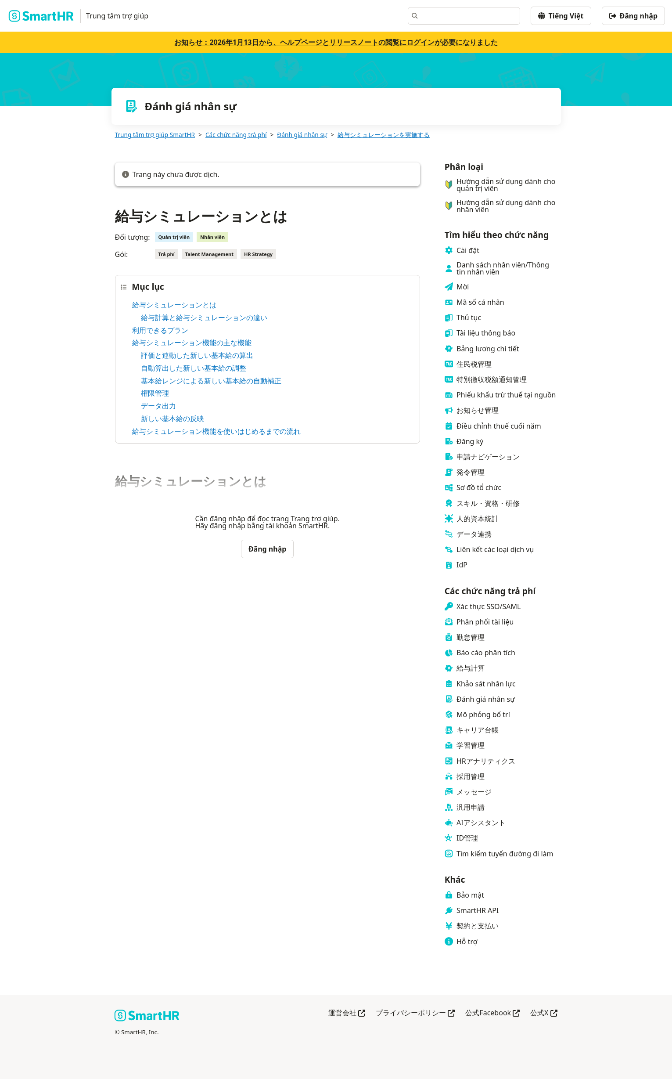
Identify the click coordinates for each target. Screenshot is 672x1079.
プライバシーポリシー (415, 1013)
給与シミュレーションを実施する (384, 134)
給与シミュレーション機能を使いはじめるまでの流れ (216, 431)
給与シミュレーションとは (174, 305)
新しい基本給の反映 (172, 418)
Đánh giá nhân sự (302, 134)
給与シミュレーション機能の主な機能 (192, 342)
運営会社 (346, 1013)
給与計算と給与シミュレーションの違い (204, 317)
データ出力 (158, 406)
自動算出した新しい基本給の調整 (193, 368)
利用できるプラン (160, 330)
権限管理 (155, 393)
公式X (543, 1013)
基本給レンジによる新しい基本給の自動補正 (211, 381)
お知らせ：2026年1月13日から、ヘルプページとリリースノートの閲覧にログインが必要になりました (335, 42)
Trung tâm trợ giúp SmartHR (155, 134)
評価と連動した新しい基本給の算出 (197, 355)
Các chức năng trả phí (236, 134)
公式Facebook (492, 1013)
